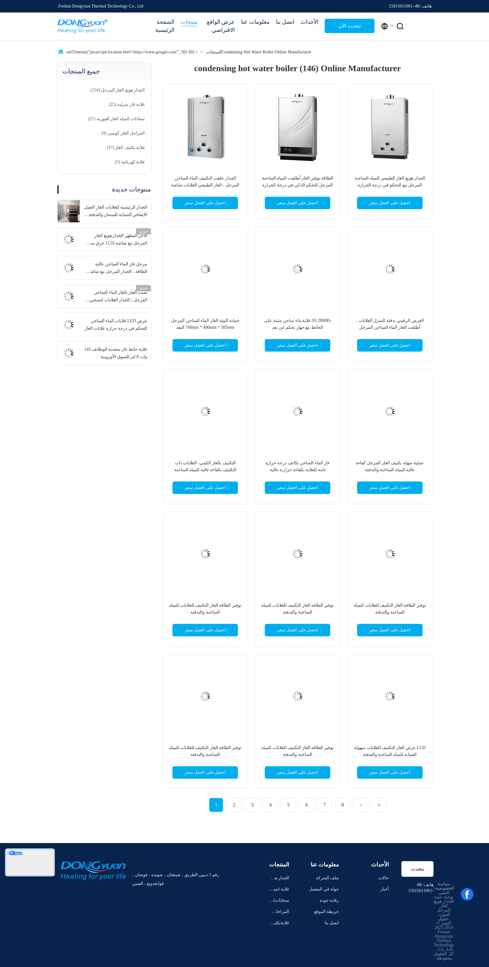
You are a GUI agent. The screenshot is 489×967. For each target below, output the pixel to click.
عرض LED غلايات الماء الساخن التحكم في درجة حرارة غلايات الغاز (116, 324)
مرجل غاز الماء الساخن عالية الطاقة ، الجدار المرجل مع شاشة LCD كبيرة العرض (118, 268)
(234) (117, 90)
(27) (116, 118)
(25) (127, 104)
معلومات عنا (255, 22)
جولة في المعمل (324, 889)
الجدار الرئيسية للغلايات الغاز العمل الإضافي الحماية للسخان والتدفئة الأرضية (115, 212)
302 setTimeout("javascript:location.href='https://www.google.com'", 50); (130, 52)
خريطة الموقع (326, 911)
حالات (383, 878)
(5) (130, 162)
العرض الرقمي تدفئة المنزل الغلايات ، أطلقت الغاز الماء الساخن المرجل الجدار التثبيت (390, 327)
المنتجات (214, 52)
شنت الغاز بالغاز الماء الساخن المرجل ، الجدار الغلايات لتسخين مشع (118, 297)
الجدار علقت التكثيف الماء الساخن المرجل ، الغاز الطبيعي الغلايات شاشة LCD (205, 185)
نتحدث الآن (349, 25)
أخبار (384, 889)
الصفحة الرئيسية (164, 26)
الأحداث (309, 22)
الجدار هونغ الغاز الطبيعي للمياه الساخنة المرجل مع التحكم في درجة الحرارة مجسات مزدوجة (390, 185)
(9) (123, 133)
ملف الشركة (327, 878)
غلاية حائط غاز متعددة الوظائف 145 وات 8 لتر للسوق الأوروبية (116, 353)
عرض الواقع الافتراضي (221, 26)
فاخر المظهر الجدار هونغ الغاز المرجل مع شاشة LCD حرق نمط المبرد (117, 240)
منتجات (189, 22)
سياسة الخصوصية (444, 886)
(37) (126, 147)
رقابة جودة (329, 900)
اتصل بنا (285, 22)
